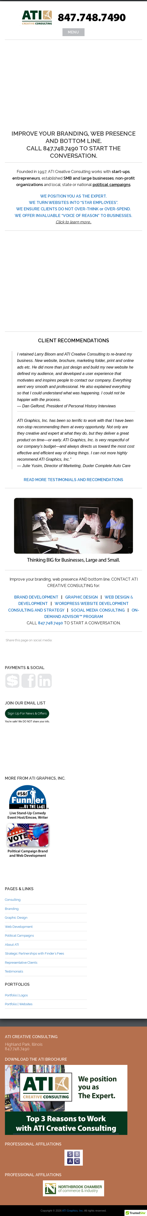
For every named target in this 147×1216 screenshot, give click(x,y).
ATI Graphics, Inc (72, 1210)
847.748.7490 (50, 623)
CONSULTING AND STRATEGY (36, 610)
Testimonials (14, 971)
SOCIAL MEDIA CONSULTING (98, 610)
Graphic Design (16, 917)
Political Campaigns (19, 935)
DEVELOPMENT (33, 603)
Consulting (13, 899)
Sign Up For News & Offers (27, 713)
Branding (12, 909)
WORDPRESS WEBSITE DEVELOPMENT (92, 603)
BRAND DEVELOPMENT (36, 597)
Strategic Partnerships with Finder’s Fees (34, 953)
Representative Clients (21, 962)
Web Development (19, 927)
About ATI (12, 944)
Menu (73, 32)
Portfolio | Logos (16, 995)
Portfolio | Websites (18, 1004)
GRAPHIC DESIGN (81, 597)
